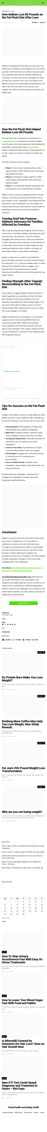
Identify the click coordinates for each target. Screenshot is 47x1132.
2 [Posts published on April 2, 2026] (23, 902)
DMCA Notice (18, 1112)
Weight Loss (8, 11)
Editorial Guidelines (8, 1112)
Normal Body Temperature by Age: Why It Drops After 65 (22, 868)
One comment (7, 22)
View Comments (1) (23, 603)
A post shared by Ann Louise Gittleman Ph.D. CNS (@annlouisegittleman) (24, 398)
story (16, 263)
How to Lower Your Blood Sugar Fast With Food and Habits (23, 852)
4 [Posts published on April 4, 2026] (35, 902)
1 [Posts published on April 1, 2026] (17, 902)
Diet (24, 72)
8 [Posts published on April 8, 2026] (17, 905)
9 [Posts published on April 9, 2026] (23, 905)
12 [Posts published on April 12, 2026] (42, 905)
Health (4, 952)
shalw (3, 622)
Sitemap (36, 1112)
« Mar (4, 921)
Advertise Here (28, 1112)
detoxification (33, 147)
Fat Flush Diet (6, 632)
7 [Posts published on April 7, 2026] (11, 905)
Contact (42, 1112)
